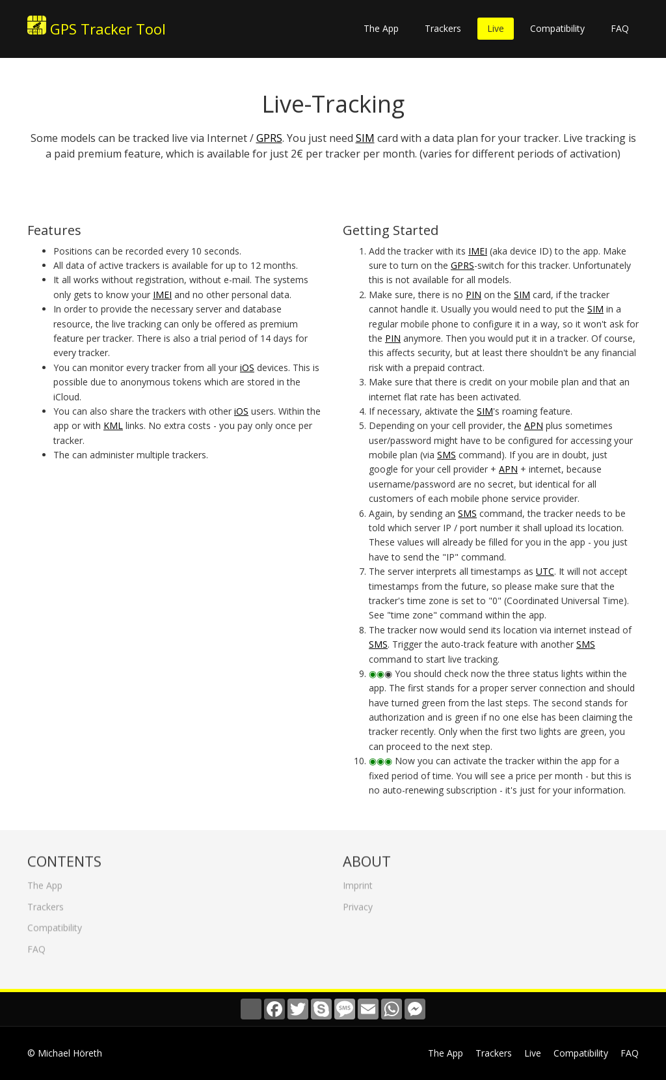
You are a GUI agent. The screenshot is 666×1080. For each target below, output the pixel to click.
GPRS (269, 138)
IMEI (162, 294)
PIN (473, 294)
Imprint (358, 882)
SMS (446, 455)
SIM (365, 138)
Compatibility (557, 28)
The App (381, 28)
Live (495, 28)
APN (533, 425)
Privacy (358, 902)
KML (113, 425)
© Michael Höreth (64, 1053)
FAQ (620, 28)
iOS (247, 367)
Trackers (443, 28)
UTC (545, 571)
